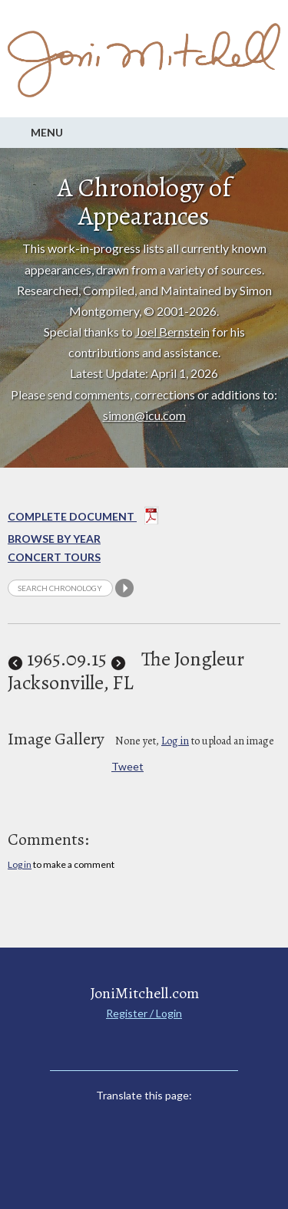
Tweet (127, 766)
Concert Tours (54, 556)
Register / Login (144, 1013)
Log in (175, 741)
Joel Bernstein (172, 331)
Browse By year (54, 538)
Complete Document (83, 518)
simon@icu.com (144, 415)
